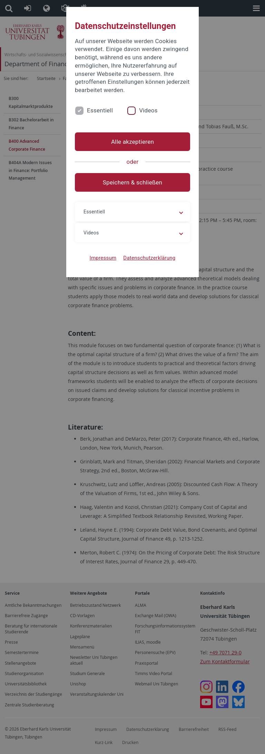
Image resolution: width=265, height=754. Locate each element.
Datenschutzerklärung (149, 258)
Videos (148, 110)
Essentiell (100, 110)
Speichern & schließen (132, 182)
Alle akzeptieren (132, 141)
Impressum (103, 258)
